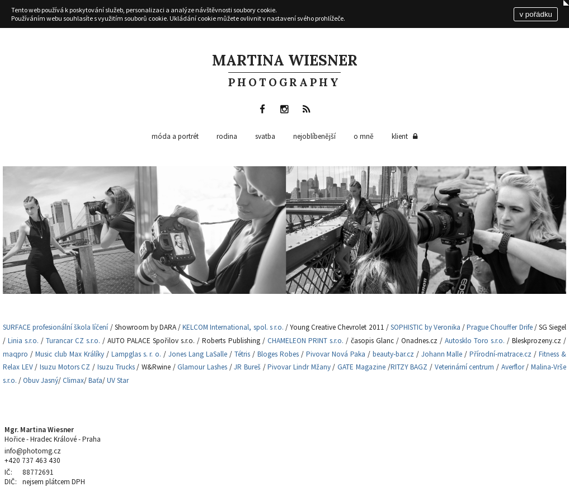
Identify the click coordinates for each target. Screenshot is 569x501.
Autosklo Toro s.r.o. (475, 340)
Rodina (227, 136)
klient (406, 136)
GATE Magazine (361, 367)
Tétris (242, 354)
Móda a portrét (175, 136)
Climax (73, 380)
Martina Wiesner (285, 59)
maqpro (15, 354)
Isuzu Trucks (116, 367)
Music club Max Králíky (69, 354)
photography (284, 82)
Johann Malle (442, 354)
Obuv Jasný (40, 380)
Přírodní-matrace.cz (500, 354)
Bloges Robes (278, 354)
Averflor (512, 367)
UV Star (118, 380)
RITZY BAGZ (409, 367)
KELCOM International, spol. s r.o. (233, 327)
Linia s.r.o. (23, 340)
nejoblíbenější (314, 136)
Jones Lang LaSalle (197, 354)
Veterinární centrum (465, 367)
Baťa (95, 380)
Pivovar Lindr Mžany (298, 367)
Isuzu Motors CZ (65, 367)
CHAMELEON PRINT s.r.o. (305, 340)
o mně (364, 136)
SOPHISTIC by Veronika (425, 327)
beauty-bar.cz (393, 354)
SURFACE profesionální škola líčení (56, 327)
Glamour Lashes (202, 367)
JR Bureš (247, 367)
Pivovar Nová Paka (335, 354)
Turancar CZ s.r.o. (73, 340)
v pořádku (535, 14)
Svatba (265, 136)
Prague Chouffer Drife (499, 327)
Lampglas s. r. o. (135, 354)
